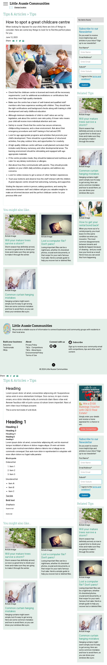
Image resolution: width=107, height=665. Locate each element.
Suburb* (82, 67)
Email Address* (85, 57)
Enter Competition (88, 429)
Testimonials (8, 347)
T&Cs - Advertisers (33, 350)
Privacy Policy (31, 345)
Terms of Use (31, 355)
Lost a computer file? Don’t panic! (53, 242)
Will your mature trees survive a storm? (18, 242)
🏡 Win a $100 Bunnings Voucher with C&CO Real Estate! (89, 408)
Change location (20, 7)
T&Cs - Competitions (34, 347)
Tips (33, 14)
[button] (5, 3)
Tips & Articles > (16, 14)
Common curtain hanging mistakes (19, 296)
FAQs (5, 350)
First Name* (84, 48)
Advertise (7, 345)
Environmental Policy (34, 353)
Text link (9, 496)
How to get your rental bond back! (89, 224)
